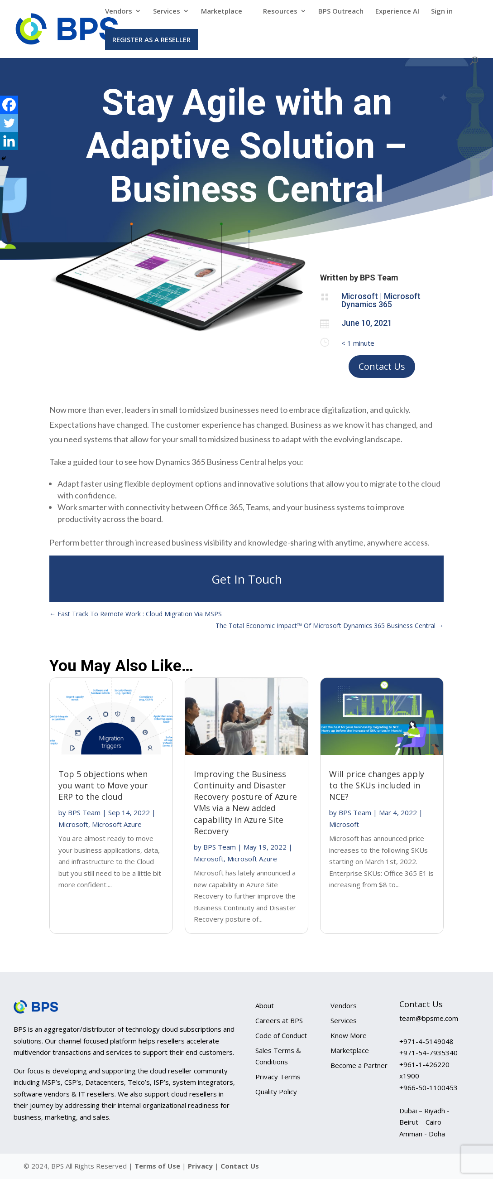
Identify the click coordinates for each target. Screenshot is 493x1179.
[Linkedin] (9, 141)
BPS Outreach (341, 11)
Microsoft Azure (117, 824)
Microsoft (73, 824)
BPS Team (84, 812)
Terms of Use (157, 1165)
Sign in (442, 11)
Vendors (118, 11)
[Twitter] (9, 123)
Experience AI (397, 11)
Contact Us (382, 366)
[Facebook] (9, 105)
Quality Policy (276, 1091)
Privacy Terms (278, 1076)
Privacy (201, 1165)
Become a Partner (359, 1065)
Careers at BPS (279, 1020)
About (264, 1005)
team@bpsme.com (428, 1018)
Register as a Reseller (151, 39)
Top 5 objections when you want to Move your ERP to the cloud (103, 785)
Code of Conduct (281, 1035)
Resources (280, 11)
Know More (348, 1035)
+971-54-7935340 (428, 1052)
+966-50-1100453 (428, 1087)
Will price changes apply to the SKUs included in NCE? (376, 785)
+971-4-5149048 (426, 1041)
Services (166, 11)
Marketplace (221, 11)
